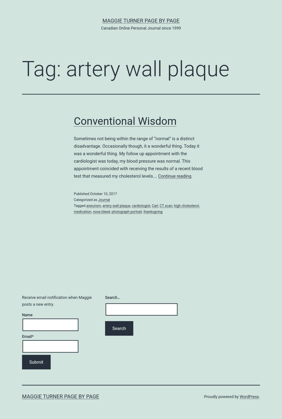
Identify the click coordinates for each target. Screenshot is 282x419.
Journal (104, 200)
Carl (155, 206)
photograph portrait (126, 212)
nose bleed (101, 212)
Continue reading (174, 176)
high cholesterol (186, 206)
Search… (112, 297)
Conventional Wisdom (125, 121)
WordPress (249, 396)
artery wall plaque (116, 206)
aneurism (93, 206)
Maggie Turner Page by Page (141, 21)
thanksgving (152, 212)
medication (82, 212)
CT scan (166, 206)
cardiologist (141, 206)
